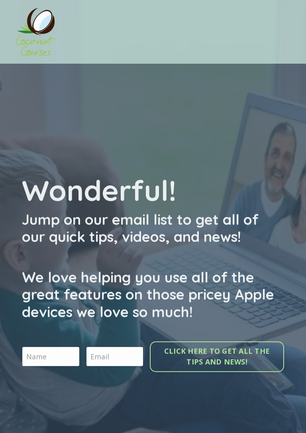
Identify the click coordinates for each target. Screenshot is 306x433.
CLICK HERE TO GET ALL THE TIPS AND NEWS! (217, 357)
